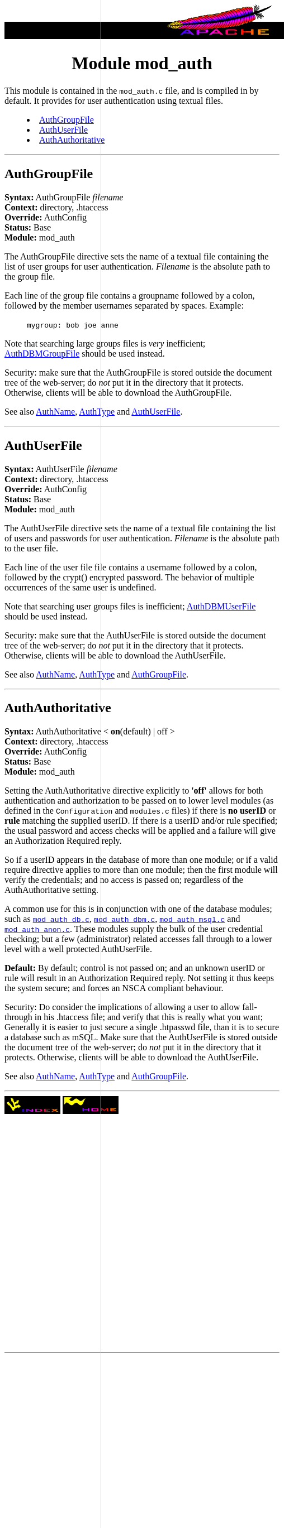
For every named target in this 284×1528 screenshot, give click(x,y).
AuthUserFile (155, 411)
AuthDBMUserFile (221, 606)
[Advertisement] (50, 760)
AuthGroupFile (158, 674)
